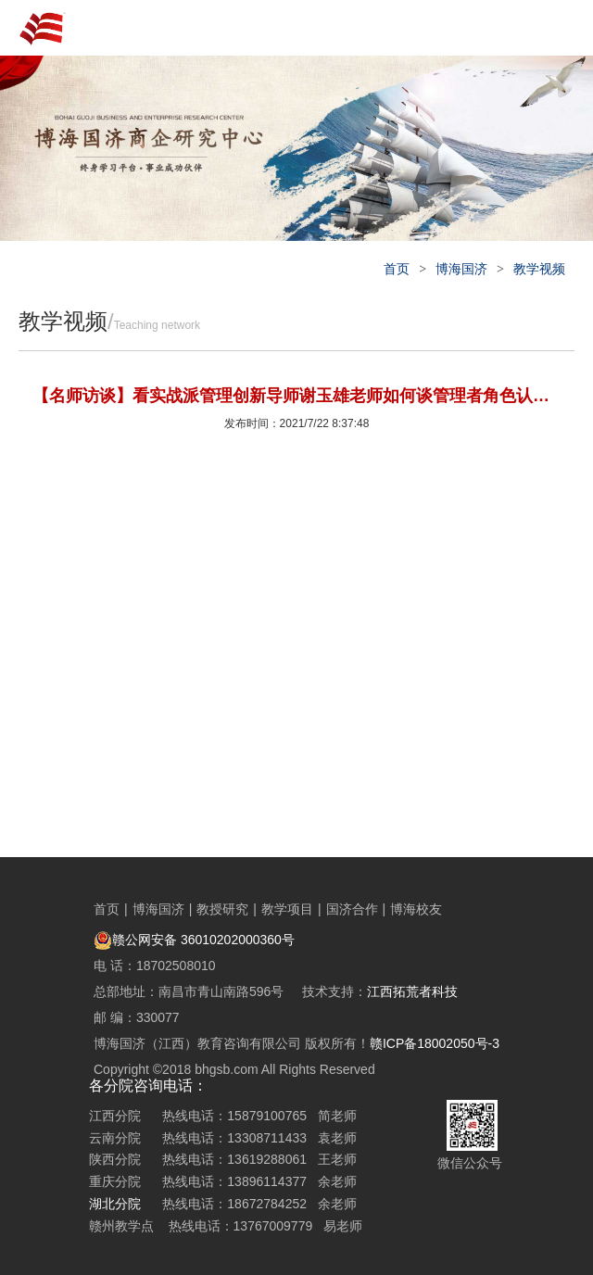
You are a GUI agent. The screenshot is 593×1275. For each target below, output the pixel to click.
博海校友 (416, 909)
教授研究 (222, 909)
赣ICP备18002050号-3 (434, 1043)
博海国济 (461, 269)
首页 (397, 269)
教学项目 (287, 909)
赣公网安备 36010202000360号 (194, 940)
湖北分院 (115, 1203)
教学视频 (539, 269)
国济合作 (352, 909)
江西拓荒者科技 (412, 991)
